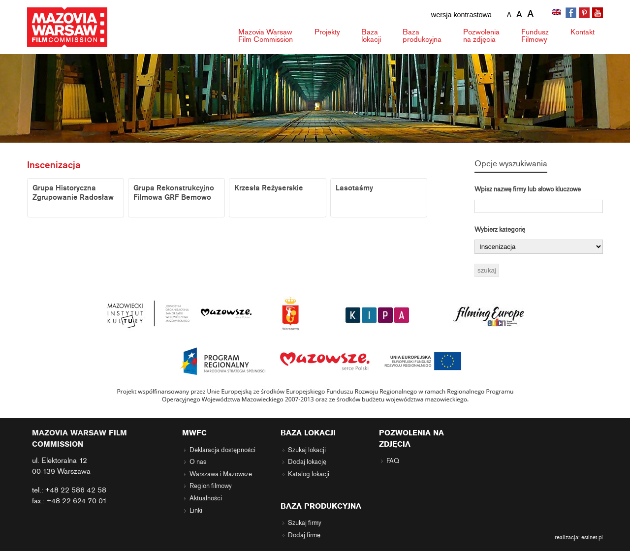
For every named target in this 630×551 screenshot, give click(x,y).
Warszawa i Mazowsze (220, 474)
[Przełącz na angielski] (557, 13)
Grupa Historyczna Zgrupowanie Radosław (73, 193)
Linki (195, 511)
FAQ (392, 461)
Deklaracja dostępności (222, 450)
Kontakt (582, 32)
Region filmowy (210, 486)
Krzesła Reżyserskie (268, 188)
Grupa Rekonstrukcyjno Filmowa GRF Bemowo (173, 193)
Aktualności (205, 498)
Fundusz (535, 36)
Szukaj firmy (304, 523)
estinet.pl (592, 537)
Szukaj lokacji (307, 450)
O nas (197, 462)
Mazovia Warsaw (265, 36)
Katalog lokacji (308, 474)
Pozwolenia (481, 36)
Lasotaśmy (354, 188)
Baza (371, 36)
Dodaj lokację (307, 462)
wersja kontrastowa (461, 15)
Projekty (327, 32)
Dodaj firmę (304, 535)
